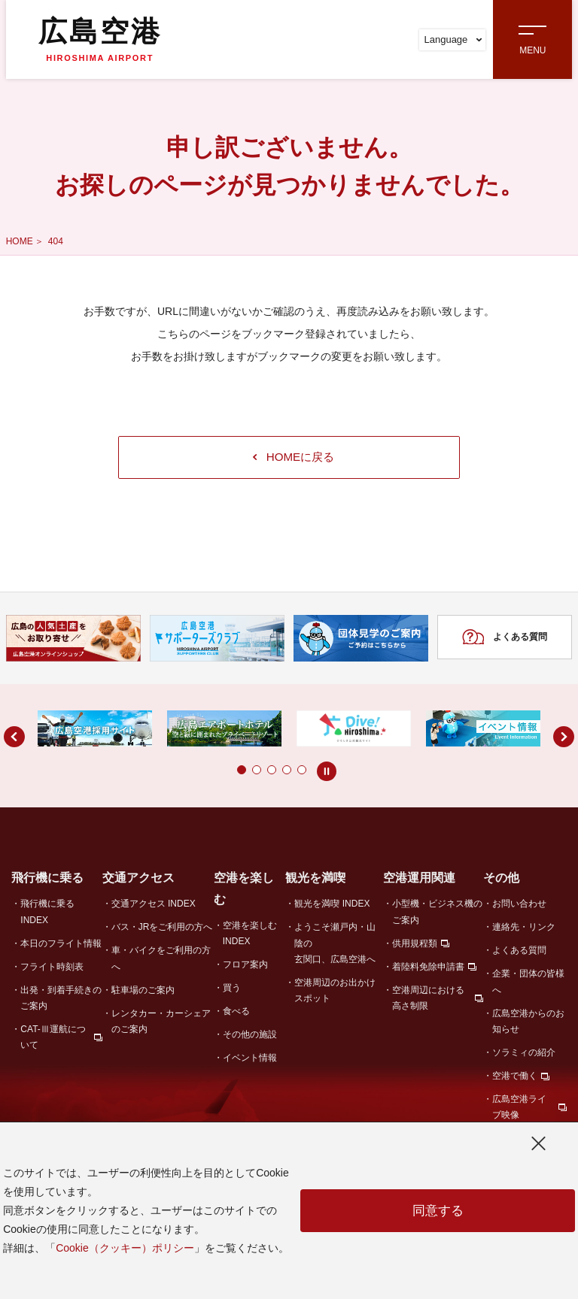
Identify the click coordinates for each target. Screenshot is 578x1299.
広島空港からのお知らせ (528, 1023)
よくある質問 (504, 640)
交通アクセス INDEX (153, 906)
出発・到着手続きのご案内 (61, 1000)
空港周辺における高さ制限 (428, 1000)
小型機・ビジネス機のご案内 (437, 914)
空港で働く (514, 1078)
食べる (236, 1013)
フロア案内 (245, 966)
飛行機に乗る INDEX (47, 914)
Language (453, 39)
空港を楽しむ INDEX (250, 935)
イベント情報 (250, 1060)
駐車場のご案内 (143, 992)
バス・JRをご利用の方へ (162, 930)
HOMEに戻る (294, 458)
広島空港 (100, 39)
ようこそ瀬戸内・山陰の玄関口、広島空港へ (335, 946)
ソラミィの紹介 (523, 1054)
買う (232, 990)
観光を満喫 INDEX (332, 906)
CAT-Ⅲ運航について (52, 1039)
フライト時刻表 (52, 969)
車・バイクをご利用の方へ (161, 961)
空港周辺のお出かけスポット (335, 993)
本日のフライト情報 (61, 945)
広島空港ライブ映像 (519, 1109)
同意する (438, 1211)
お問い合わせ (519, 906)
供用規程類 (414, 945)
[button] (211, 772)
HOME (19, 241)
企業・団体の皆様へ (528, 984)
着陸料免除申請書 (428, 969)
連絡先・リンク (523, 930)
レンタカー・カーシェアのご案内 (161, 1023)
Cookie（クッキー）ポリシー (125, 1248)
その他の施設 (250, 1036)
